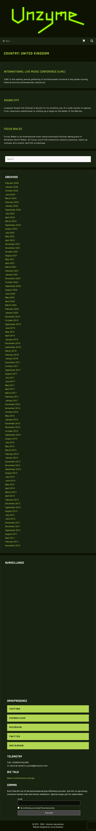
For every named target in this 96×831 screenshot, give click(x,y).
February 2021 (12, 271)
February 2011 (12, 541)
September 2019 (13, 324)
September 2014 (13, 469)
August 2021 (11, 255)
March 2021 (10, 267)
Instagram (16, 745)
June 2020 (10, 293)
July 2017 (9, 377)
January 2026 (11, 187)
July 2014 (9, 477)
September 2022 (13, 225)
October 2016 (11, 412)
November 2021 (12, 248)
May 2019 (9, 332)
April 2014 (10, 488)
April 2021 (10, 263)
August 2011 (11, 534)
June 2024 (10, 194)
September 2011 (13, 530)
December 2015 (12, 423)
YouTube (14, 709)
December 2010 (12, 545)
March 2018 (10, 351)
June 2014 (10, 480)
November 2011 (12, 526)
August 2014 (11, 473)
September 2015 (13, 435)
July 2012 (9, 515)
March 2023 (10, 221)
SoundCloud (17, 718)
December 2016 (12, 404)
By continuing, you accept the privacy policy (36, 808)
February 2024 (12, 202)
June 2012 (10, 519)
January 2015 (11, 457)
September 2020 (13, 286)
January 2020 (11, 312)
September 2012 (13, 507)
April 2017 (10, 389)
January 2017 (11, 400)
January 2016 (11, 419)
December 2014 (12, 461)
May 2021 (9, 259)
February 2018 (12, 355)
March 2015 (10, 450)
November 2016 (12, 408)
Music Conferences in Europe (20, 778)
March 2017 (10, 393)
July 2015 (9, 442)
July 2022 (9, 232)
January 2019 (11, 339)
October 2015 (11, 431)
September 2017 (13, 370)
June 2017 (10, 381)
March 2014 (10, 492)
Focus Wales (13, 129)
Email (20, 799)
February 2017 (12, 396)
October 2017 (11, 366)
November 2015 (12, 427)
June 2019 (10, 328)
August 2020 (11, 290)
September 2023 (13, 210)
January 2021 (11, 274)
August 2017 (11, 374)
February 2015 (12, 454)
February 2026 (12, 183)
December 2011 (12, 522)
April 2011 (10, 538)
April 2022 (10, 240)
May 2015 (9, 446)
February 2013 (12, 499)
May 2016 (9, 416)
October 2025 (11, 190)
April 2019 (10, 335)
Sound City (11, 100)
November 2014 (12, 465)
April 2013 (10, 496)
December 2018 (12, 343)
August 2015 (11, 438)
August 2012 (11, 511)
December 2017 (12, 362)
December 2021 (12, 244)
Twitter (14, 736)
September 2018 (13, 347)
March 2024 (10, 198)
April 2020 (10, 301)
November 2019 (12, 316)
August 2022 (11, 229)
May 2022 (9, 236)
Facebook (15, 727)
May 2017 (9, 385)
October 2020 (11, 282)
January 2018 (11, 358)
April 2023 (10, 217)
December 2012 (12, 503)
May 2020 (9, 297)
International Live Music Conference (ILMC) (34, 72)
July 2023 (9, 213)
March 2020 (10, 305)
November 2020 (12, 278)
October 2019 (11, 320)
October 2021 (11, 251)
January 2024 (11, 206)
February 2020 (12, 309)
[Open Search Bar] (92, 41)
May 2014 (9, 484)
